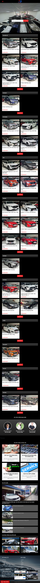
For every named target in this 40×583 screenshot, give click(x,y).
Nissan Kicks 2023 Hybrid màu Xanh (10, 406)
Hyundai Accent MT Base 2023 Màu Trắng (28, 131)
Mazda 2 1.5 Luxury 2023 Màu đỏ (28, 212)
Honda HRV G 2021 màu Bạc (8, 269)
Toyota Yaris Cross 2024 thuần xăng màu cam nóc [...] (29, 66)
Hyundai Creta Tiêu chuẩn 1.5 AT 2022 (10, 49)
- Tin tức (3, 562)
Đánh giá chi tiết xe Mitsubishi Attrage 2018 (21, 520)
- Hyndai (22, 559)
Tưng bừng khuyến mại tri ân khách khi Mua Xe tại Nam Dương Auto (18, 502)
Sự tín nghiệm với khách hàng (11, 474)
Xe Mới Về (5, 35)
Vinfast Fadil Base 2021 (26, 82)
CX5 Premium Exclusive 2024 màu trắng (9, 246)
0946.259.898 (5, 581)
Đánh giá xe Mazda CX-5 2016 (18, 512)
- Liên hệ (3, 563)
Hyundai (5, 117)
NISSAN (4, 392)
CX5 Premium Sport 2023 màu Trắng (29, 49)
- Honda (22, 566)
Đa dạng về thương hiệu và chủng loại (29, 456)
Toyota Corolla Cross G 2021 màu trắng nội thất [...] (9, 83)
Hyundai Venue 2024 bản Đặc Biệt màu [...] (28, 148)
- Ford (22, 565)
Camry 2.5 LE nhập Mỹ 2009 (27, 310)
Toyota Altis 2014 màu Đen (8, 310)
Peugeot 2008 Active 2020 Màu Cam (10, 358)
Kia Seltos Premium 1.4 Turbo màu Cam (28, 189)
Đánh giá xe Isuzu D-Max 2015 (18, 527)
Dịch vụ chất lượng (29, 473)
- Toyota (22, 562)
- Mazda (22, 563)
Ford (4, 320)
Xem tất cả (20, 153)
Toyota (5, 279)
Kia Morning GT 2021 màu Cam (9, 188)
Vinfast (5, 93)
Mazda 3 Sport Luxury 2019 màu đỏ (29, 228)
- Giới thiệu (4, 559)
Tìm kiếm (26, 20)
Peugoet (5, 344)
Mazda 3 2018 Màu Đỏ (7, 228)
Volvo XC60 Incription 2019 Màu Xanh (10, 382)
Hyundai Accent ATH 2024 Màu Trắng (10, 147)
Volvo (4, 368)
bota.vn (24, 581)
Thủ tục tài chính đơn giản (10, 456)
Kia (3, 157)
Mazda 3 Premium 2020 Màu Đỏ (28, 245)
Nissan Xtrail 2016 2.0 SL (26, 406)
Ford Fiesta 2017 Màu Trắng (8, 66)
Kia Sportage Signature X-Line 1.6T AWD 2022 (10, 172)
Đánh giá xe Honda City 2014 (18, 505)
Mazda (4, 198)
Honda (4, 255)
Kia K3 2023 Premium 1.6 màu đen (28, 171)
